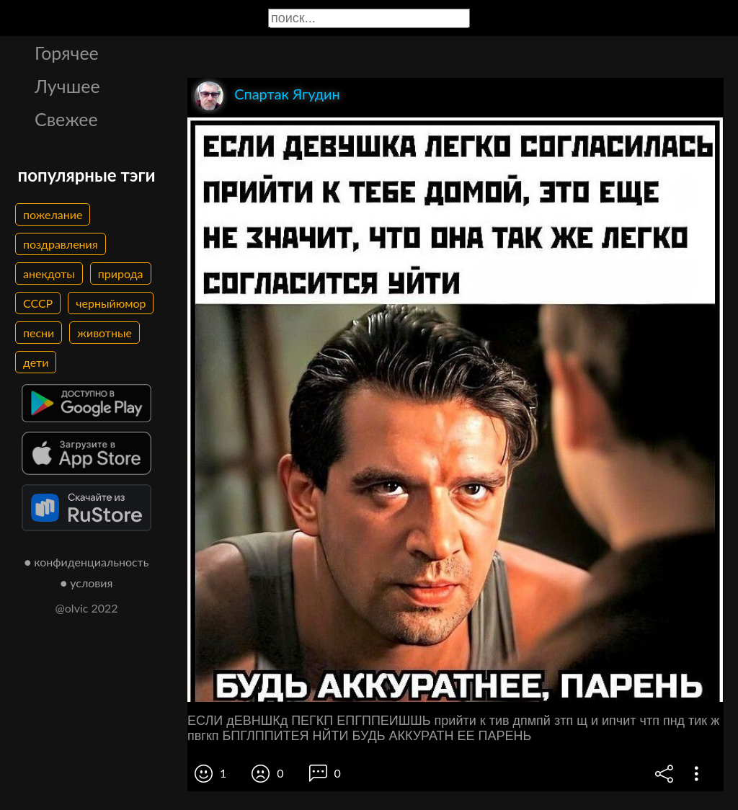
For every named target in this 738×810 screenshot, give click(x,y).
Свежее (66, 119)
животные (104, 332)
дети (35, 362)
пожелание (52, 214)
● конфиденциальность (87, 562)
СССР (38, 303)
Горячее (67, 52)
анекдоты (49, 273)
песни (38, 332)
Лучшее (67, 86)
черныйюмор (111, 303)
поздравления (60, 244)
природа (120, 273)
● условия (87, 582)
